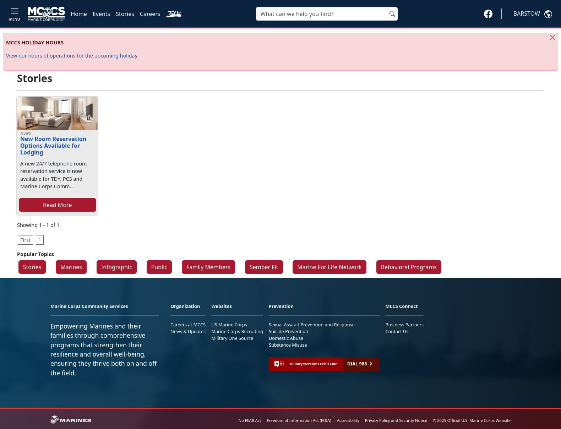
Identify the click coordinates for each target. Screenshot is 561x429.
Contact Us (396, 331)
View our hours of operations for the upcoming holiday (71, 55)
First (25, 240)
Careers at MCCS (188, 324)
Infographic (116, 267)
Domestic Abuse (286, 338)
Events (101, 14)
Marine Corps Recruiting (237, 331)
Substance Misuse (288, 345)
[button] (488, 13)
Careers (150, 14)
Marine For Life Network (329, 267)
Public (159, 267)
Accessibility (348, 420)
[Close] (552, 37)
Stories (125, 14)
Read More (57, 205)
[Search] (327, 14)
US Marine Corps (229, 324)
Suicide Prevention (288, 331)
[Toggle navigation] (14, 14)
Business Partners (404, 324)
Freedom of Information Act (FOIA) (299, 420)
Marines (71, 267)
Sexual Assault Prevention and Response (312, 324)
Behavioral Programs (409, 267)
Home (79, 14)
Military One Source (232, 338)
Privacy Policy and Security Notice (396, 420)
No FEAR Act (250, 420)
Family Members (208, 267)
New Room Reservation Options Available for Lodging (53, 145)
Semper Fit (264, 267)
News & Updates (188, 331)
